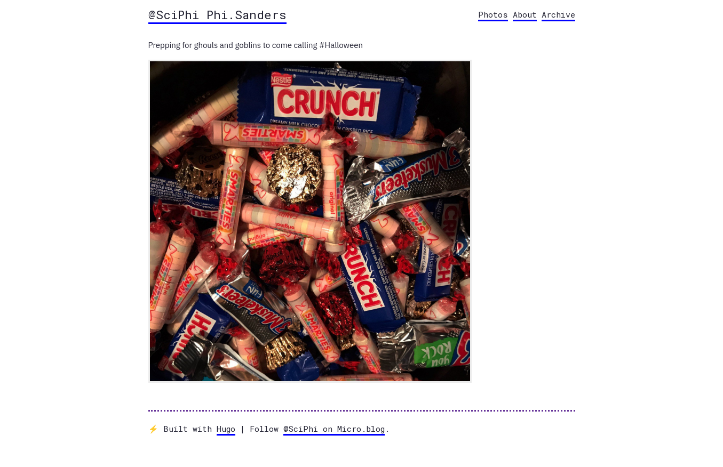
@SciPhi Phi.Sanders (217, 14)
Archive (558, 14)
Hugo (226, 428)
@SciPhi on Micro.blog (334, 428)
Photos (493, 14)
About (525, 14)
